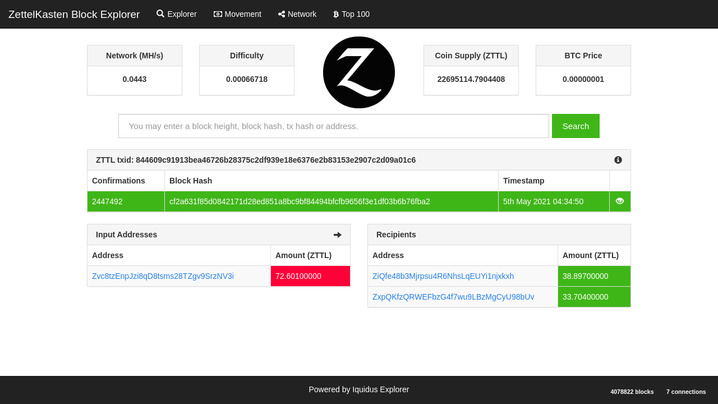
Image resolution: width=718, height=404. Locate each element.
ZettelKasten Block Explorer (74, 14)
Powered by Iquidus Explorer (359, 389)
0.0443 (135, 79)
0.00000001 (583, 79)
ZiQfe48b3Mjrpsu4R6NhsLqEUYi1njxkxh (443, 276)
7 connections (686, 391)
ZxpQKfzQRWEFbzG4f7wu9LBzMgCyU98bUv (453, 296)
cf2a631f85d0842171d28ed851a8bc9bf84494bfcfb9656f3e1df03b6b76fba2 (299, 201)
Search (576, 126)
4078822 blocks (631, 391)
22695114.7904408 (471, 79)
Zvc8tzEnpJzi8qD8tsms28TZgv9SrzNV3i (163, 276)
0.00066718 (247, 79)
